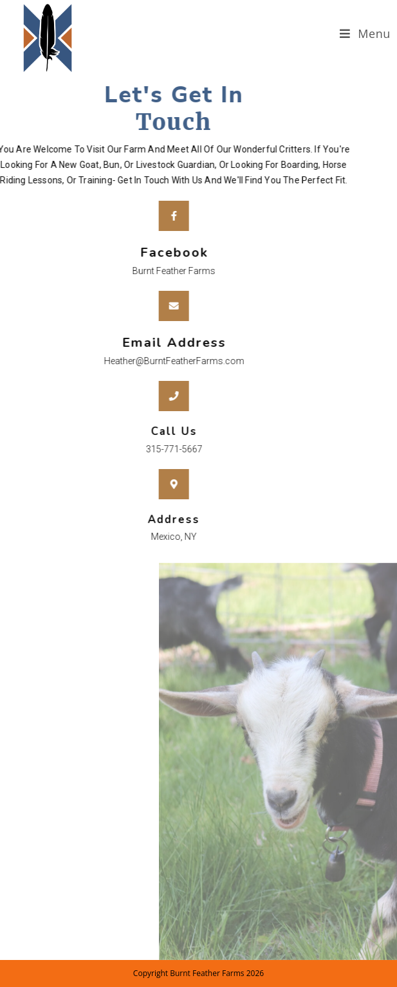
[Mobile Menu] (365, 34)
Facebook (153, 252)
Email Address (153, 342)
